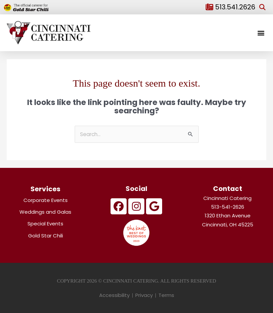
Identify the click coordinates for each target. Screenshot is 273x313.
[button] (262, 7)
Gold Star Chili (45, 235)
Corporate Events (45, 200)
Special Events (45, 223)
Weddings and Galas (45, 211)
